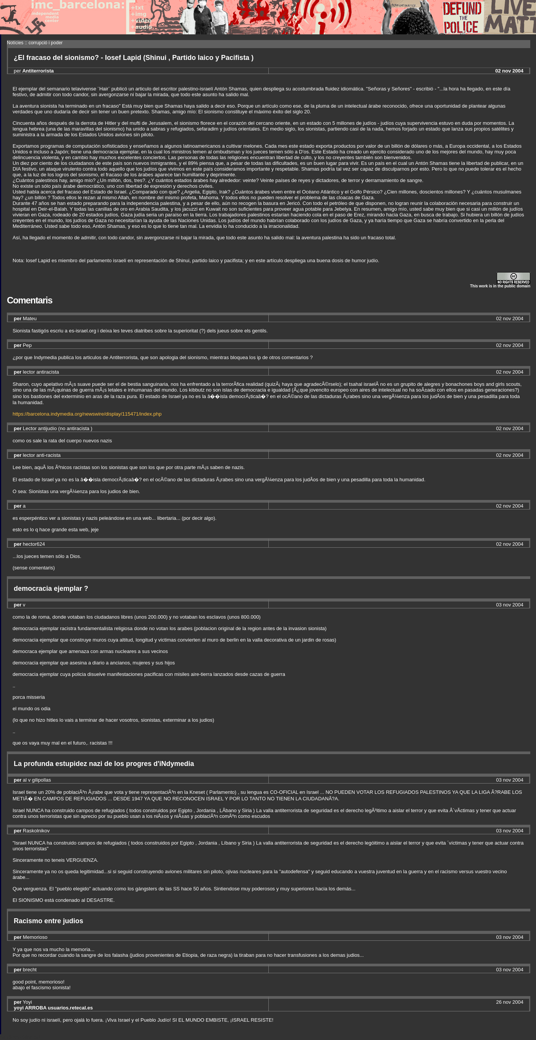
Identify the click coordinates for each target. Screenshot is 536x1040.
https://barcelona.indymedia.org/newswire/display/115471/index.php (87, 414)
